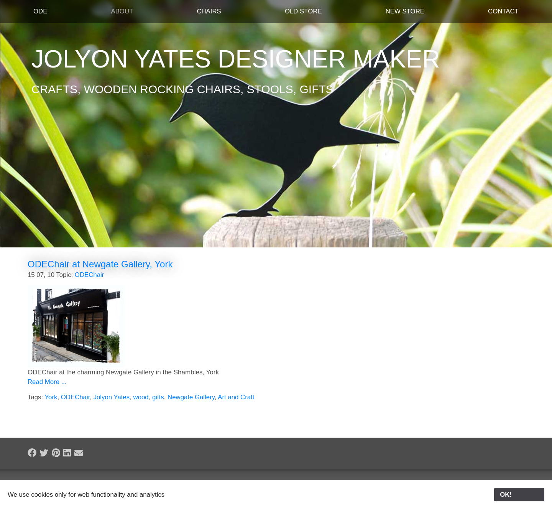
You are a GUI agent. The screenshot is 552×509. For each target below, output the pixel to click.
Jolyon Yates (112, 397)
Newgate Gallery (191, 397)
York (50, 397)
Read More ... (47, 381)
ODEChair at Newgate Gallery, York (100, 264)
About (122, 11)
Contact (503, 11)
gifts (158, 397)
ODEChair (89, 274)
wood (141, 397)
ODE (40, 11)
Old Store (303, 11)
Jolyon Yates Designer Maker (235, 59)
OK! (519, 494)
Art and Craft (236, 397)
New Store (405, 11)
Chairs (209, 11)
